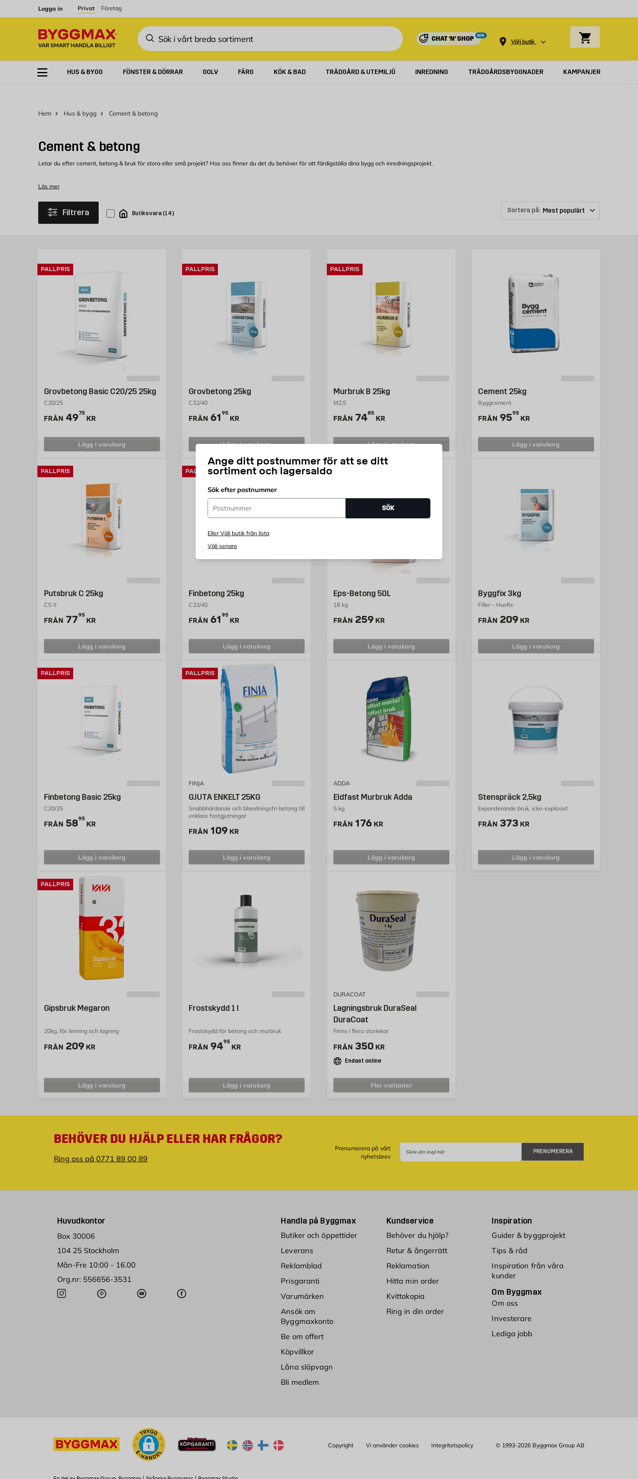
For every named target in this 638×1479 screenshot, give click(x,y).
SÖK (388, 508)
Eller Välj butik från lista (238, 533)
